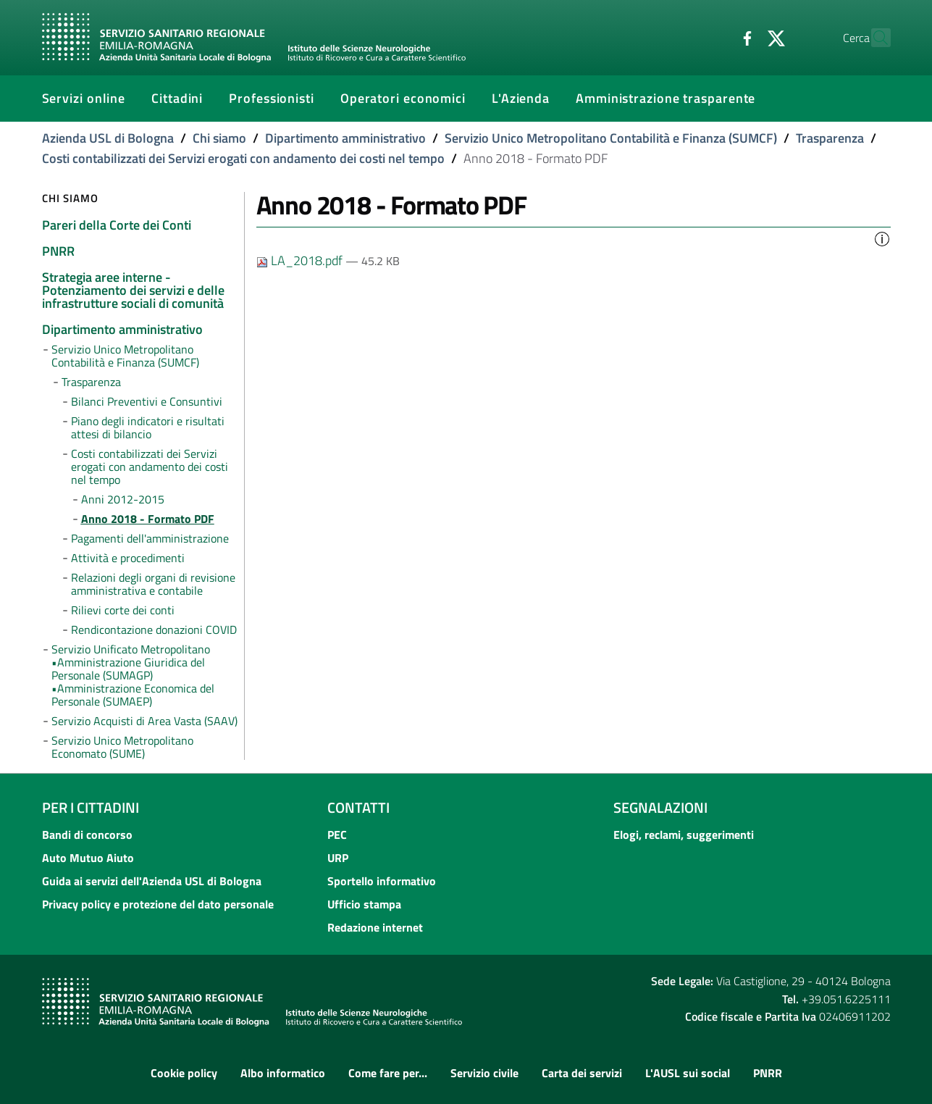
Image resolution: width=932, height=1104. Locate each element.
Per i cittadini (90, 807)
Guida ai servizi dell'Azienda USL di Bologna (151, 881)
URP (337, 857)
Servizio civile (484, 1073)
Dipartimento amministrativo (345, 138)
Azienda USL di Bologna (108, 138)
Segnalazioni (660, 807)
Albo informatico (282, 1073)
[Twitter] (745, 37)
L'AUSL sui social (687, 1073)
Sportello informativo (381, 881)
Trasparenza (830, 138)
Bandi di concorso (87, 834)
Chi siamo (219, 138)
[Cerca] (873, 37)
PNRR (767, 1073)
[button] (882, 237)
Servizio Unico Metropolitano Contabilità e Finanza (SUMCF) (611, 138)
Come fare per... (387, 1073)
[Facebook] (716, 37)
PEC (337, 834)
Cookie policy (184, 1073)
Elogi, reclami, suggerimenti (683, 834)
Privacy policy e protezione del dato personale (158, 904)
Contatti (358, 807)
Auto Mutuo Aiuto (88, 857)
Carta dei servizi (582, 1073)
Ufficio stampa (364, 904)
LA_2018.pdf (300, 260)
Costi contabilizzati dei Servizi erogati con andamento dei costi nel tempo (243, 158)
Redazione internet (375, 927)
